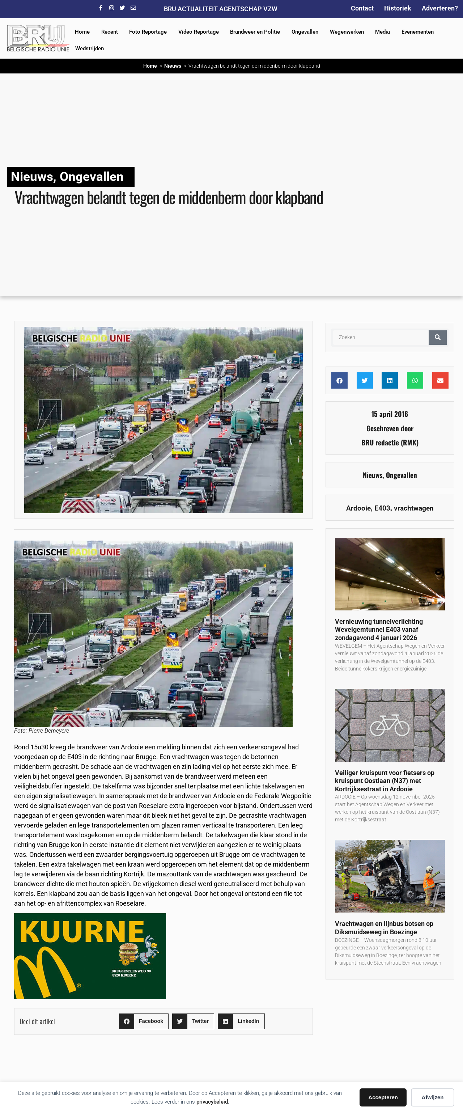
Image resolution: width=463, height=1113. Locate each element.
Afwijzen (433, 1097)
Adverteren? (440, 8)
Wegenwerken (347, 32)
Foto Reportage (148, 32)
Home (82, 32)
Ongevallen (305, 32)
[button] (144, 1021)
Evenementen (418, 32)
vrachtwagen (414, 508)
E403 (382, 508)
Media (382, 32)
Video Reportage (198, 32)
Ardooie (358, 508)
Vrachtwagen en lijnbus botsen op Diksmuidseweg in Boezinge (384, 928)
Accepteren (383, 1097)
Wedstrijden (89, 48)
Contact (362, 8)
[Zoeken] (438, 337)
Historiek (397, 8)
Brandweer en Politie (255, 32)
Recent (109, 32)
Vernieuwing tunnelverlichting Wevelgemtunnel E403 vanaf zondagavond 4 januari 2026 (379, 630)
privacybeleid (212, 1102)
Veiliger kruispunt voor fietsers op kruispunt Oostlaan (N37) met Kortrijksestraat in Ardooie (384, 781)
